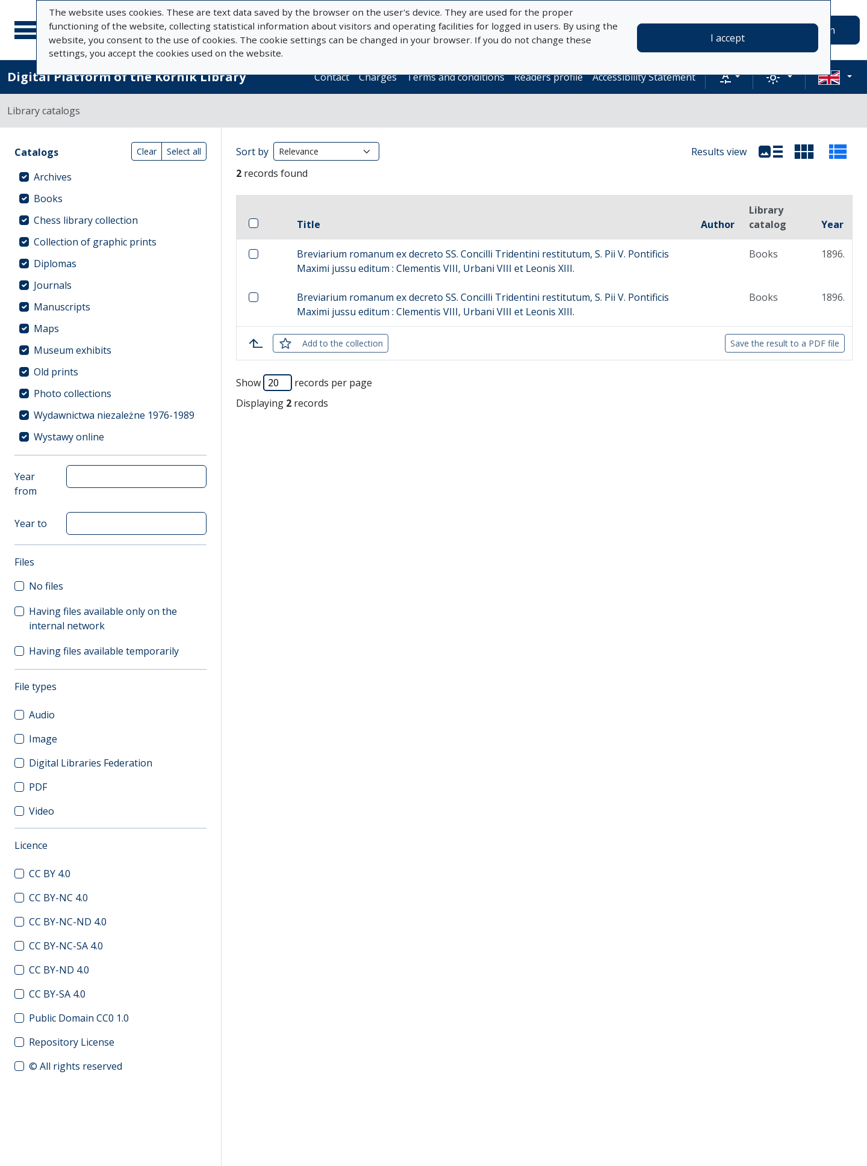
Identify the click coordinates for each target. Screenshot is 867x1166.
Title (308, 224)
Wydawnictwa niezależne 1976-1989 (114, 415)
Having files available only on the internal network (103, 618)
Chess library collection (86, 220)
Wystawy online (69, 436)
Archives (53, 177)
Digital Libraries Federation (90, 763)
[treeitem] (110, 176)
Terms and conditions (455, 77)
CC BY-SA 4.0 (57, 994)
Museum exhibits (72, 350)
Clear (147, 151)
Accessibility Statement (643, 77)
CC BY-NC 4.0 (58, 897)
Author (718, 224)
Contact (331, 77)
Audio (42, 714)
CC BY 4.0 (49, 873)
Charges (378, 77)
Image (43, 738)
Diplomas (55, 263)
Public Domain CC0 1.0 (79, 1018)
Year (832, 224)
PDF (38, 787)
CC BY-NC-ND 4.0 (68, 921)
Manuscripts (62, 306)
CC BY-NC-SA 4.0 (66, 945)
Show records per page (304, 382)
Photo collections (72, 393)
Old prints (56, 371)
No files (46, 586)
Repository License (71, 1042)
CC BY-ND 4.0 (59, 969)
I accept (727, 38)
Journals (53, 285)
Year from (25, 484)
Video (41, 811)
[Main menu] (29, 30)
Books (48, 198)
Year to (30, 523)
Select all (184, 151)
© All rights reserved (75, 1066)
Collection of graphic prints (95, 241)
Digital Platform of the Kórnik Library (126, 77)
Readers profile (548, 77)
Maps (46, 328)
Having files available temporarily (104, 651)
